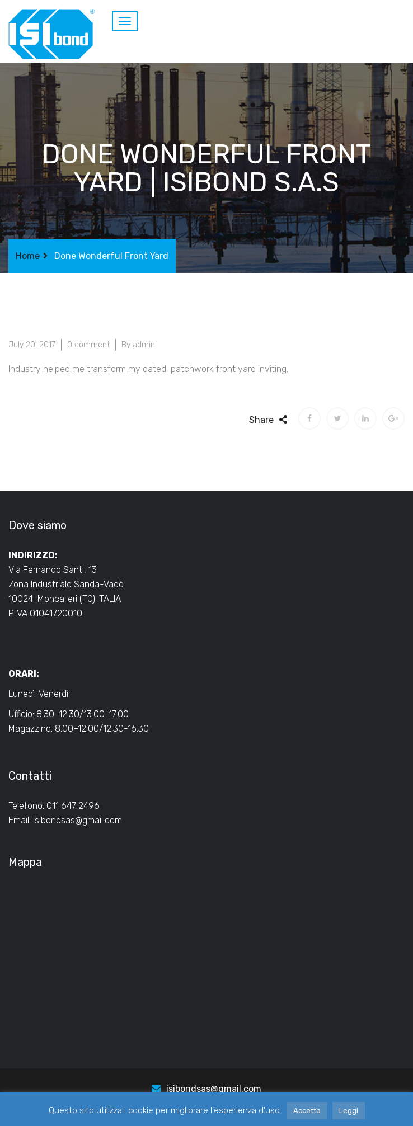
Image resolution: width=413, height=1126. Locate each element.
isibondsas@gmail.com (77, 820)
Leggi (348, 1110)
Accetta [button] (307, 1110)
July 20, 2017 (31, 345)
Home (28, 256)
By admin (138, 345)
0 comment (88, 345)
